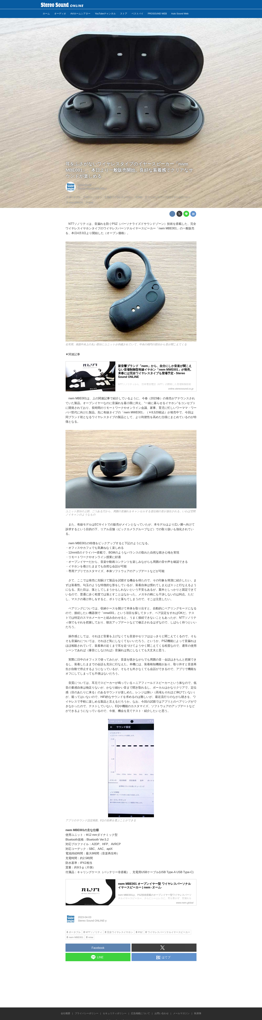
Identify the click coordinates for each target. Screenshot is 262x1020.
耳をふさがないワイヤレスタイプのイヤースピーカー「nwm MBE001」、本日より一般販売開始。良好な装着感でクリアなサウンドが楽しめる (129, 170)
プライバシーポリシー (86, 1013)
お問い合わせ (161, 1013)
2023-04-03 (84, 185)
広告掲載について (140, 1013)
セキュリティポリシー (114, 1013)
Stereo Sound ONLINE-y (92, 188)
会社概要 (65, 1013)
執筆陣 (197, 1013)
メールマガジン (181, 1013)
